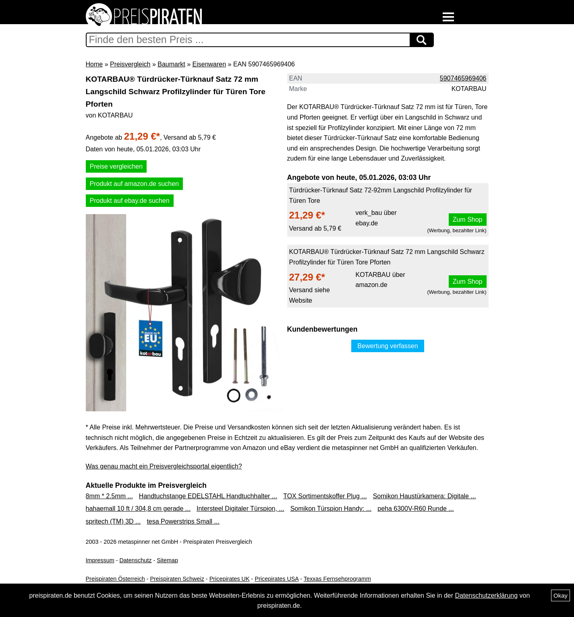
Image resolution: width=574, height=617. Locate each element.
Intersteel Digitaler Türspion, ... (240, 508)
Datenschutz (135, 560)
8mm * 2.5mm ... (109, 496)
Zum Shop (468, 219)
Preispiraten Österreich (115, 579)
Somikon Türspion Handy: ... (331, 508)
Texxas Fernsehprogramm (337, 579)
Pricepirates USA (276, 579)
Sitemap (167, 560)
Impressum (100, 560)
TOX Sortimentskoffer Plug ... (325, 496)
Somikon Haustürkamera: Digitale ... (424, 496)
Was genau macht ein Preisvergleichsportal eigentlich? (164, 466)
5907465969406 (463, 78)
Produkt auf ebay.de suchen (130, 200)
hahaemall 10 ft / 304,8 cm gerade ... (138, 508)
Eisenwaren (209, 64)
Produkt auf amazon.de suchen (134, 183)
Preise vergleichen (116, 166)
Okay (560, 595)
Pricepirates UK (229, 579)
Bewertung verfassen (387, 346)
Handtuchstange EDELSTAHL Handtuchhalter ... (208, 496)
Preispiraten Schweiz (177, 579)
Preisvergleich (130, 64)
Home (94, 64)
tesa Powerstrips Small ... (183, 521)
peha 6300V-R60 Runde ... (415, 508)
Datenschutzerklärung (486, 595)
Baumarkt (171, 64)
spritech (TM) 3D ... (113, 521)
